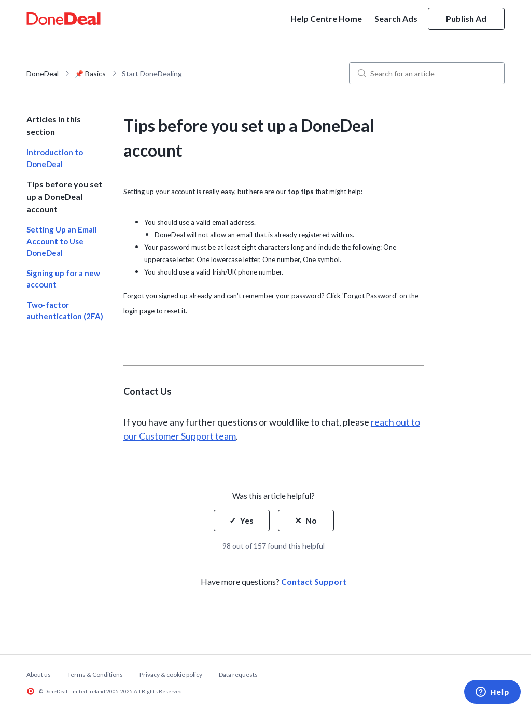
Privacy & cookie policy (170, 674)
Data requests (238, 674)
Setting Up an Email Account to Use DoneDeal (61, 241)
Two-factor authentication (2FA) (64, 310)
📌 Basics (90, 73)
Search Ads (395, 18)
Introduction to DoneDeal (54, 158)
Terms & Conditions (95, 674)
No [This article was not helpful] (311, 520)
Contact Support (313, 581)
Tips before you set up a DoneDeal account (64, 196)
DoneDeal (42, 73)
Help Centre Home (326, 18)
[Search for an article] (427, 73)
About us (38, 674)
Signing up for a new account (63, 279)
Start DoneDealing (152, 73)
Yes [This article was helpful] (247, 520)
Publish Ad (466, 18)
